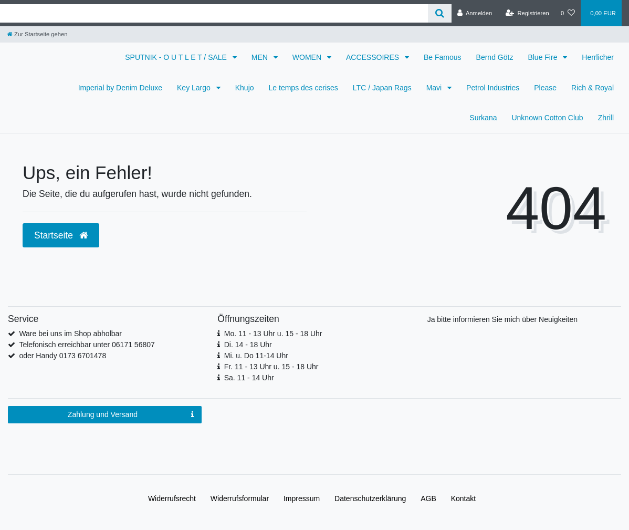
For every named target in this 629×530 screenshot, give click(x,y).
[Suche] (440, 13)
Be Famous (443, 57)
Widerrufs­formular (240, 498)
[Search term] (214, 13)
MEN (260, 57)
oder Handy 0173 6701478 (62, 355)
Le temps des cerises (303, 88)
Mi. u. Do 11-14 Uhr (256, 355)
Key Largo (195, 88)
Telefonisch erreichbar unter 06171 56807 (86, 344)
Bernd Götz (494, 57)
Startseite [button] (61, 235)
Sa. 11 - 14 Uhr (249, 377)
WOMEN (307, 57)
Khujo (244, 88)
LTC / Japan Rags (382, 88)
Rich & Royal (592, 88)
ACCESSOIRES (373, 57)
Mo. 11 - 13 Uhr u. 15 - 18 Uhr (273, 333)
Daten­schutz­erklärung (370, 498)
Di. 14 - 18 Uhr (248, 344)
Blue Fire (543, 57)
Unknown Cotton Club (547, 117)
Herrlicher (598, 57)
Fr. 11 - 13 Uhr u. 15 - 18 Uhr (271, 366)
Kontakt (463, 498)
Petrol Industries (492, 88)
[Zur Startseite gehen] (37, 34)
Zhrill (606, 117)
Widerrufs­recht (172, 498)
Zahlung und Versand (131, 415)
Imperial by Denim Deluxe (120, 88)
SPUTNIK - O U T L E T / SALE (177, 57)
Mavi (435, 88)
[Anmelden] (475, 13)
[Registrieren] (527, 13)
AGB (428, 498)
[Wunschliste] (568, 13)
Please (545, 88)
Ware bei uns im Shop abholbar (70, 333)
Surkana (483, 117)
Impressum (302, 498)
